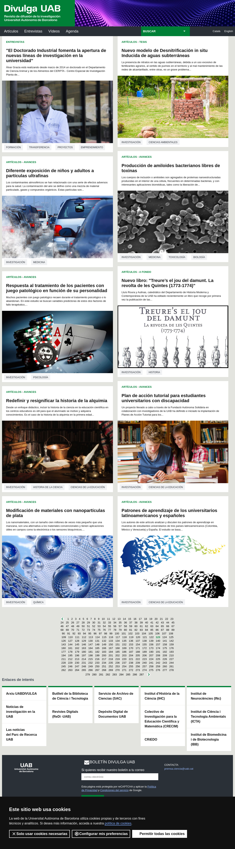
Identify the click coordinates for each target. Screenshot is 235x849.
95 (89, 633)
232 (90, 662)
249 (90, 666)
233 (97, 662)
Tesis (143, 41)
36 (125, 622)
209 (165, 655)
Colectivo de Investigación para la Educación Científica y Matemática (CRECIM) (162, 719)
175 (165, 648)
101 (123, 633)
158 (165, 644)
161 (70, 648)
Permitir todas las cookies (160, 833)
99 (111, 633)
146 (84, 644)
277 (165, 670)
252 (110, 666)
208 (158, 655)
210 (171, 655)
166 (104, 648)
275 (151, 670)
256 (138, 666)
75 (99, 629)
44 (167, 622)
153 (131, 644)
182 (97, 651)
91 (68, 633)
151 (117, 644)
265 (84, 670)
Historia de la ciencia (48, 487)
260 (165, 666)
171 (138, 648)
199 (97, 655)
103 (137, 633)
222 (138, 659)
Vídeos (54, 31)
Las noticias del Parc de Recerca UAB (21, 734)
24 (62, 622)
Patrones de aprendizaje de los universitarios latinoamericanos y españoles (169, 513)
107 (164, 633)
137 (138, 640)
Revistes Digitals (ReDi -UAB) (65, 714)
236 (117, 662)
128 (77, 640)
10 (103, 618)
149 (104, 644)
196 (77, 655)
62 (146, 626)
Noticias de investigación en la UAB (20, 711)
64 (157, 626)
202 (117, 655)
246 (70, 666)
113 (90, 637)
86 (157, 629)
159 (171, 644)
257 (144, 666)
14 (124, 618)
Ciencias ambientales (163, 142)
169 (124, 648)
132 (104, 640)
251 (104, 666)
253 (117, 666)
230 (77, 662)
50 (83, 626)
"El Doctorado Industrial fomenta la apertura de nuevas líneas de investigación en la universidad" (56, 55)
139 (151, 640)
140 (158, 640)
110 (70, 637)
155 (144, 644)
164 (90, 648)
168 (117, 648)
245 (63, 666)
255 (131, 666)
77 (109, 629)
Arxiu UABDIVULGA (21, 693)
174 (158, 648)
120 (138, 637)
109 (64, 637)
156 (151, 644)
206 (144, 655)
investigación (15, 262)
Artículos (11, 31)
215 (90, 659)
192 (165, 651)
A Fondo (145, 271)
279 (87, 674)
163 (84, 648)
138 (144, 640)
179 (77, 651)
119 (131, 637)
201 (110, 655)
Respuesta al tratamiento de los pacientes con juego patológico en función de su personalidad (56, 288)
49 (78, 626)
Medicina (39, 262)
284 (121, 674)
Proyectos (65, 147)
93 (79, 633)
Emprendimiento (92, 147)
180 (84, 651)
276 (158, 670)
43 (162, 622)
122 (151, 637)
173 (151, 648)
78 (114, 629)
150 (110, 644)
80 (125, 629)
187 (131, 651)
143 (63, 644)
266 (90, 670)
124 (164, 637)
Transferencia (39, 147)
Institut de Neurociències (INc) (206, 696)
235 (110, 662)
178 (70, 651)
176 (171, 648)
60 (136, 626)
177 (63, 651)
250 (97, 666)
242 (158, 662)
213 (77, 659)
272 (131, 670)
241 (151, 662)
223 (144, 659)
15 (129, 618)
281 (101, 674)
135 (124, 640)
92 (73, 633)
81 (130, 629)
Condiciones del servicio (114, 790)
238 (131, 662)
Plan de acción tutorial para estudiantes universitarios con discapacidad (164, 398)
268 (104, 670)
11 (108, 618)
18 (145, 618)
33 (109, 622)
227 (171, 659)
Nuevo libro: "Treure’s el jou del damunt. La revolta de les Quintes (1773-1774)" (168, 283)
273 (138, 670)
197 (84, 655)
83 (141, 629)
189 (144, 651)
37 (130, 622)
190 (151, 651)
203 (124, 655)
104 (144, 633)
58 (125, 626)
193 (171, 651)
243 (165, 662)
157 (158, 644)
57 (120, 626)
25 (67, 622)
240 (144, 662)
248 (84, 666)
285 (128, 674)
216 (97, 659)
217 (104, 659)
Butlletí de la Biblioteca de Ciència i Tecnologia (70, 696)
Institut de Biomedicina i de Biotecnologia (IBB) (208, 739)
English (228, 31)
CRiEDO (151, 739)
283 (114, 674)
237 (124, 662)
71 (78, 629)
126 (63, 640)
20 (156, 618)
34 (114, 622)
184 (110, 651)
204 (131, 655)
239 (138, 662)
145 (77, 644)
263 (70, 670)
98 (105, 633)
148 (97, 644)
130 (90, 640)
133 (110, 640)
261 (171, 666)
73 (88, 629)
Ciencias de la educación (88, 487)
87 (162, 629)
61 (141, 626)
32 (104, 622)
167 (110, 648)
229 (70, 662)
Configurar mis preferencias (101, 833)
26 (72, 622)
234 (104, 662)
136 (131, 640)
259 (158, 666)
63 (151, 626)
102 (130, 633)
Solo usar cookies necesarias (39, 833)
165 (97, 648)
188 (138, 651)
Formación (13, 147)
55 (109, 626)
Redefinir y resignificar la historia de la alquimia (56, 400)
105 (150, 633)
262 (63, 670)
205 (138, 655)
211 (63, 659)
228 (63, 662)
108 (171, 633)
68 (62, 629)
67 (172, 626)
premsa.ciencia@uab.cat (178, 768)
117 (118, 637)
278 (171, 670)
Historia (154, 372)
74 (93, 629)
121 (144, 637)
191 (158, 651)
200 (104, 655)
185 (117, 651)
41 (151, 622)
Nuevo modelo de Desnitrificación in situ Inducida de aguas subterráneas (165, 53)
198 (90, 655)
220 (124, 659)
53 (99, 626)
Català (216, 31)
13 (119, 618)
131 (97, 640)
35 (120, 622)
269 (110, 670)
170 (131, 648)
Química (38, 602)
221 (131, 659)
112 (84, 637)
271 (124, 670)
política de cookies (118, 823)
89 (172, 629)
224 (151, 659)
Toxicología (177, 257)
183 (104, 651)
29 (88, 622)
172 (144, 648)
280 (94, 674)
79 (120, 629)
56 (114, 626)
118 (124, 637)
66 (167, 626)
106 (157, 633)
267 (97, 670)
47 (67, 626)
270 (117, 670)
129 (84, 640)
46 (62, 626)
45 (172, 622)
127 (70, 640)
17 (140, 618)
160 (63, 648)
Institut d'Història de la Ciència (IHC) (162, 696)
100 (117, 633)
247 (77, 666)
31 (99, 622)
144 (70, 644)
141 (165, 640)
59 (130, 626)
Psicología (40, 377)
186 (124, 651)
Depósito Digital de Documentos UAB (113, 714)
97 (100, 633)
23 (171, 618)
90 (63, 633)
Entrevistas (33, 31)
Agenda (72, 31)
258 (151, 666)
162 (77, 648)
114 (97, 637)
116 (111, 637)
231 (84, 662)
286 (135, 674)
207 (151, 655)
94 (84, 633)
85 (151, 629)
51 (88, 626)
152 (124, 644)
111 (77, 637)
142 (171, 640)
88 (167, 629)
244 (171, 662)
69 (67, 629)
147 (90, 644)
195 (70, 655)
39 (141, 622)
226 (165, 659)
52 (93, 626)
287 (141, 674)
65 (162, 626)
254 (124, 666)
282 (108, 674)
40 (146, 622)
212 (70, 659)
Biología (199, 257)
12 (113, 618)
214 (84, 659)
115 (104, 637)
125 (171, 637)
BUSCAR (149, 31)
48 (72, 626)
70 (72, 629)
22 (166, 618)
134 (117, 640)
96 (95, 633)
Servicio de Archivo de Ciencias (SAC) (115, 696)
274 (144, 670)
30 (93, 622)
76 (104, 629)
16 (134, 618)
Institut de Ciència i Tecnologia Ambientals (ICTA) (208, 716)
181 (90, 651)
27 (78, 622)
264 (77, 670)
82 (136, 629)
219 (117, 659)
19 (150, 618)
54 (104, 626)
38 (136, 622)
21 (161, 618)
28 (83, 622)
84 (146, 629)
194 (63, 655)
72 (83, 629)
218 (110, 659)
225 (158, 659)
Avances (30, 162)
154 (138, 644)
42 (157, 622)
